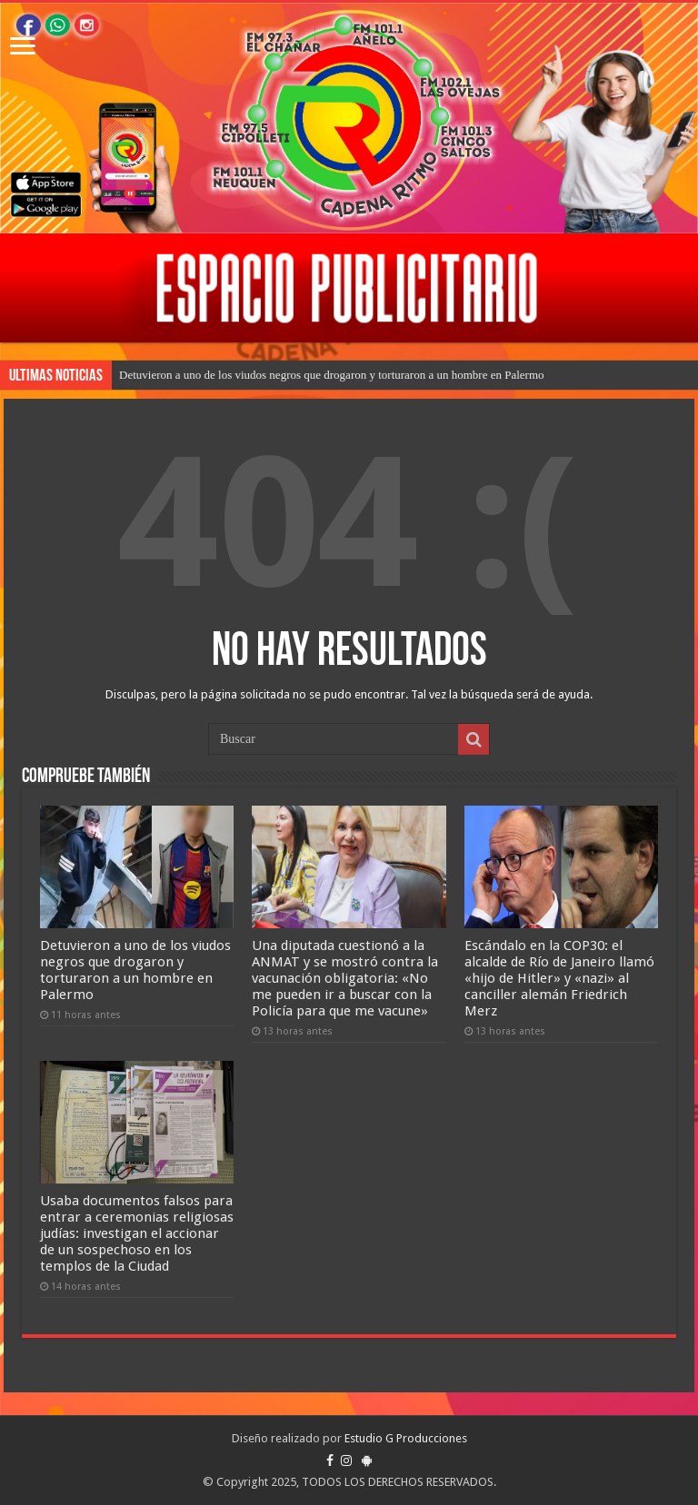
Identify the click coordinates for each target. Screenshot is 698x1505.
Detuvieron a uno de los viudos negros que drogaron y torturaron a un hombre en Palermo (331, 374)
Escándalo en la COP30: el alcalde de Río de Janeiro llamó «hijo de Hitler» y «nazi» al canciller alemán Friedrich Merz (559, 978)
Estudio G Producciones (405, 1438)
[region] (349, 287)
